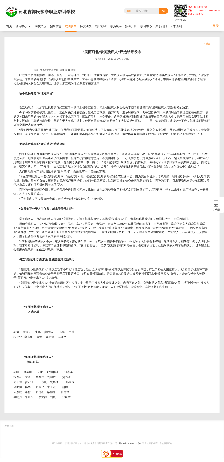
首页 (9, 26)
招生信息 (55, 26)
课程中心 (23, 26)
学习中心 (146, 26)
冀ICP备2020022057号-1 (130, 443)
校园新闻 (71, 26)
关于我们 (161, 26)
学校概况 (40, 26)
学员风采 (116, 26)
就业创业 (101, 26)
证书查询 (176, 26)
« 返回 (207, 43)
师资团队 (86, 26)
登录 (216, 26)
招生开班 (131, 26)
